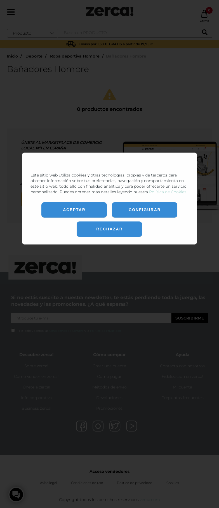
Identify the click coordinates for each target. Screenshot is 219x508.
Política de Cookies (167, 191)
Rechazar (109, 229)
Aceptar (74, 210)
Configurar (145, 210)
